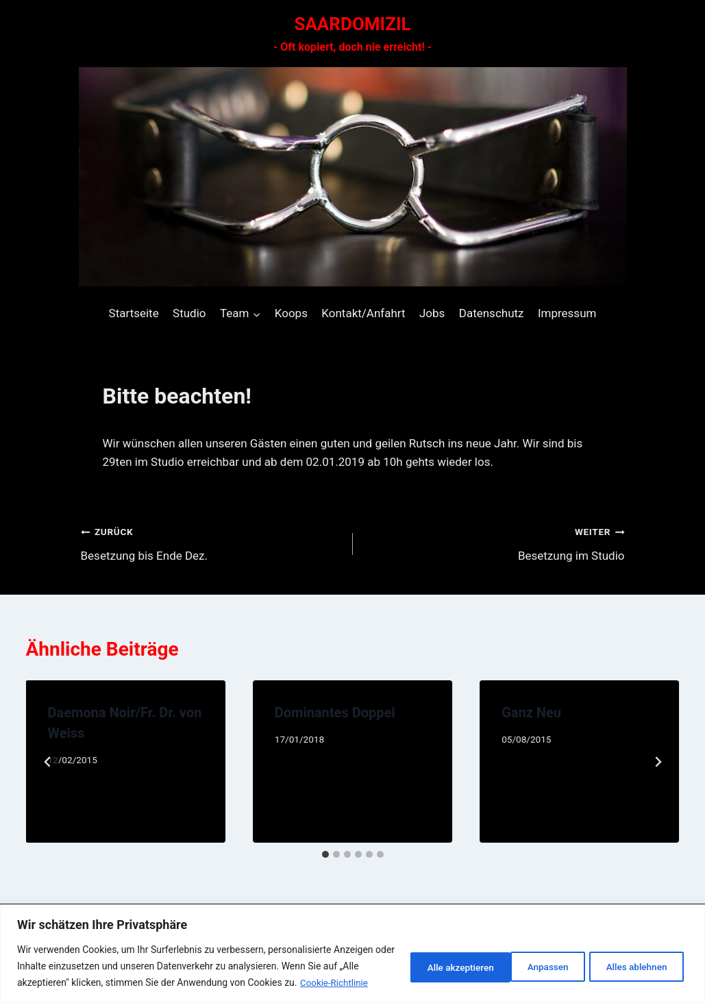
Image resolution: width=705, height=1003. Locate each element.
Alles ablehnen (522, 958)
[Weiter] (658, 761)
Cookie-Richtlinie (68, 983)
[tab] (325, 854)
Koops (291, 313)
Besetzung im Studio (494, 542)
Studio (189, 313)
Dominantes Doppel (335, 712)
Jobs (432, 313)
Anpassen (425, 958)
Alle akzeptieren (633, 958)
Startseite (134, 313)
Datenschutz (491, 313)
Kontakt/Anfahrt (363, 313)
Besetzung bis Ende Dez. (211, 542)
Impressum (567, 313)
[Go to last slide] (48, 761)
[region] (352, 946)
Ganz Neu (531, 712)
